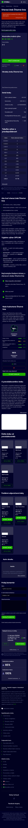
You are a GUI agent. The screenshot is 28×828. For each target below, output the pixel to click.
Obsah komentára (5, 599)
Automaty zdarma (7, 730)
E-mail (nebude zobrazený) (7, 592)
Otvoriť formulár (14, 374)
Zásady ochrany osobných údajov (11, 775)
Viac (15, 26)
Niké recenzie (23, 412)
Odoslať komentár (8, 617)
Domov (2, 6)
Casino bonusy (6, 715)
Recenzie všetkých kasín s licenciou (11, 748)
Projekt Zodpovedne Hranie (9, 751)
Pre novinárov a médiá (8, 773)
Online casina (6, 733)
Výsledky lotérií (6, 736)
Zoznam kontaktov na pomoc (10, 746)
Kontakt (5, 764)
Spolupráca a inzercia (8, 770)
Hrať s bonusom (13, 60)
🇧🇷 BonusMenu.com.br (8, 787)
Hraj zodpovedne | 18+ (8, 743)
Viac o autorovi (21, 575)
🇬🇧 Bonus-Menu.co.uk (8, 784)
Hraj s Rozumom (7, 754)
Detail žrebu (7, 461)
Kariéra (4, 767)
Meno (2, 586)
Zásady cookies (7, 778)
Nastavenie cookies (9, 708)
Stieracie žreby (9, 6)
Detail (5, 643)
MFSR (14, 704)
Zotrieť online (7, 519)
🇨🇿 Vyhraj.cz (6, 781)
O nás (4, 761)
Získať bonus (20, 643)
